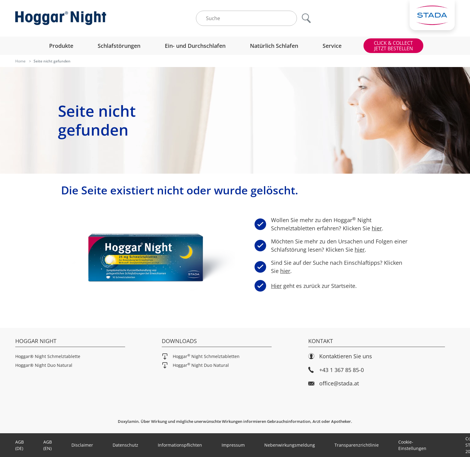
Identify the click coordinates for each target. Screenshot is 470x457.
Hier (274, 285)
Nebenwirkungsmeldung (289, 445)
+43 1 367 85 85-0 (336, 370)
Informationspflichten (180, 445)
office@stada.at (333, 383)
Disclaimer (82, 445)
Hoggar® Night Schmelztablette (47, 356)
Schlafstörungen (119, 45)
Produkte (61, 45)
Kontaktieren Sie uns (340, 356)
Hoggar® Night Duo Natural (43, 365)
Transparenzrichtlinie (356, 445)
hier (377, 228)
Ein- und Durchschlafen (195, 45)
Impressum (233, 445)
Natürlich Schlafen (274, 45)
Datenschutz (125, 445)
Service (332, 45)
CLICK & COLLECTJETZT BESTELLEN (393, 46)
